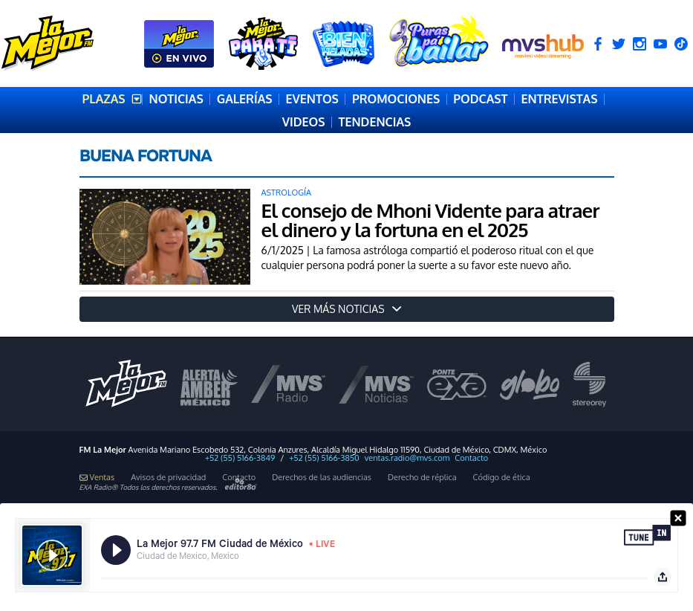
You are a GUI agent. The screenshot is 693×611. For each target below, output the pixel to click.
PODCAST (480, 98)
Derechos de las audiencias (321, 477)
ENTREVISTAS (559, 98)
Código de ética (501, 477)
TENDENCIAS (375, 121)
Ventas (97, 477)
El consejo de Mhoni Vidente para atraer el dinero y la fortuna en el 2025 (430, 220)
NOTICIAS (176, 98)
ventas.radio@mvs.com (407, 458)
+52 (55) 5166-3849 (240, 458)
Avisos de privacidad (168, 477)
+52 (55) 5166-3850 (324, 458)
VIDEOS (303, 121)
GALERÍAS (245, 98)
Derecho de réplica (422, 477)
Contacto (471, 458)
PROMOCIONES (396, 98)
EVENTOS (312, 98)
